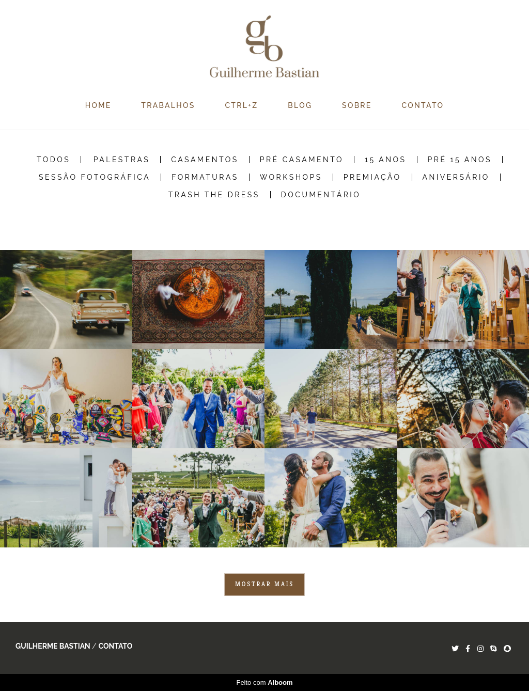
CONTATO (423, 105)
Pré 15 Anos (460, 159)
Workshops (291, 177)
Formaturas (205, 177)
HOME (98, 105)
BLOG (300, 105)
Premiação (372, 177)
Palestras (122, 159)
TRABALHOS (168, 105)
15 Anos (386, 159)
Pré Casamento (302, 159)
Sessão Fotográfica (94, 177)
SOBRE (357, 105)
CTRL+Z (241, 105)
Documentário (321, 194)
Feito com (264, 682)
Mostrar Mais (264, 584)
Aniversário (456, 177)
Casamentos (204, 159)
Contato (115, 646)
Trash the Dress (214, 194)
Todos (53, 159)
